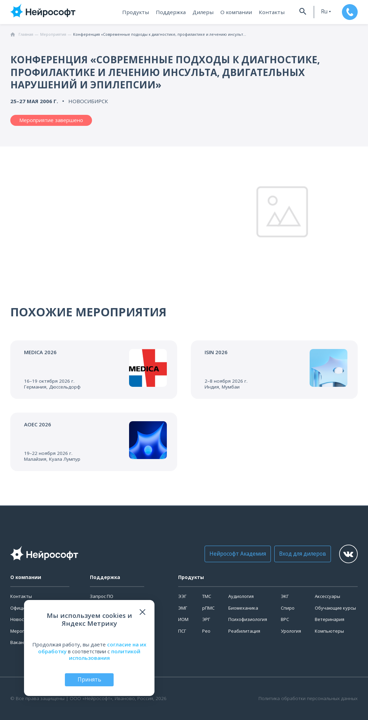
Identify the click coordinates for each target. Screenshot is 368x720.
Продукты (136, 12)
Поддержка (170, 12)
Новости (19, 619)
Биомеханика (243, 608)
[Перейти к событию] (93, 369)
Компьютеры (329, 631)
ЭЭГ (182, 596)
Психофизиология (247, 619)
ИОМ (183, 619)
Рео (206, 631)
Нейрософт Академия (234, 553)
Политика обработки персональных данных (308, 698)
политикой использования (105, 654)
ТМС (206, 596)
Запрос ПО (101, 596)
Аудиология (241, 596)
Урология (291, 631)
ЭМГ (182, 608)
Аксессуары (327, 596)
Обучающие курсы (335, 608)
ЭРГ (206, 619)
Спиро (288, 608)
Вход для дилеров (296, 553)
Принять (89, 679)
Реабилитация (244, 631)
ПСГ (182, 631)
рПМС (208, 608)
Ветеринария (329, 619)
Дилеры (201, 12)
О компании (233, 12)
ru (319, 11)
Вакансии (20, 642)
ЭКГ (285, 596)
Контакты (266, 12)
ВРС (285, 619)
